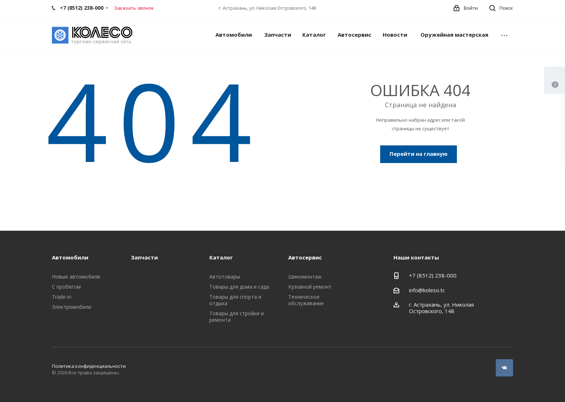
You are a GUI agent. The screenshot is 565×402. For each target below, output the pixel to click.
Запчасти (277, 34)
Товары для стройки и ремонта (236, 316)
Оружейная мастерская (454, 34)
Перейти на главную (419, 153)
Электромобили (71, 306)
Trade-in (61, 296)
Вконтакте (504, 367)
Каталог (314, 34)
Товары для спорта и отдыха (235, 300)
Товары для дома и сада (239, 286)
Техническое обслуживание (306, 300)
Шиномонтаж (305, 276)
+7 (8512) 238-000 (433, 275)
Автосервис (354, 34)
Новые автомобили (76, 276)
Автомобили (233, 34)
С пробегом (66, 286)
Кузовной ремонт (310, 286)
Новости (395, 34)
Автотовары (224, 276)
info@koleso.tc (427, 290)
